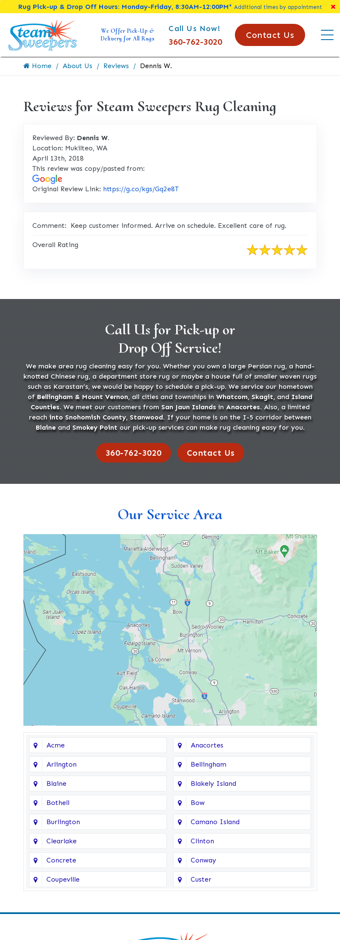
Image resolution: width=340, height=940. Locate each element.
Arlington (61, 765)
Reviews (116, 66)
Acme (55, 746)
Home (37, 66)
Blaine (56, 784)
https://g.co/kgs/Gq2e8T (141, 189)
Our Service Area (170, 514)
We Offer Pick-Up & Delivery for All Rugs (127, 34)
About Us (77, 66)
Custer (201, 880)
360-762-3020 (195, 42)
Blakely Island (213, 784)
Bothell (57, 803)
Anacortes (207, 746)
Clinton (202, 841)
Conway (203, 861)
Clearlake (61, 841)
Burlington (63, 822)
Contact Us (270, 35)
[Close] (333, 6)
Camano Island (215, 822)
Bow (198, 803)
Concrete (61, 861)
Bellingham (208, 765)
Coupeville (63, 880)
